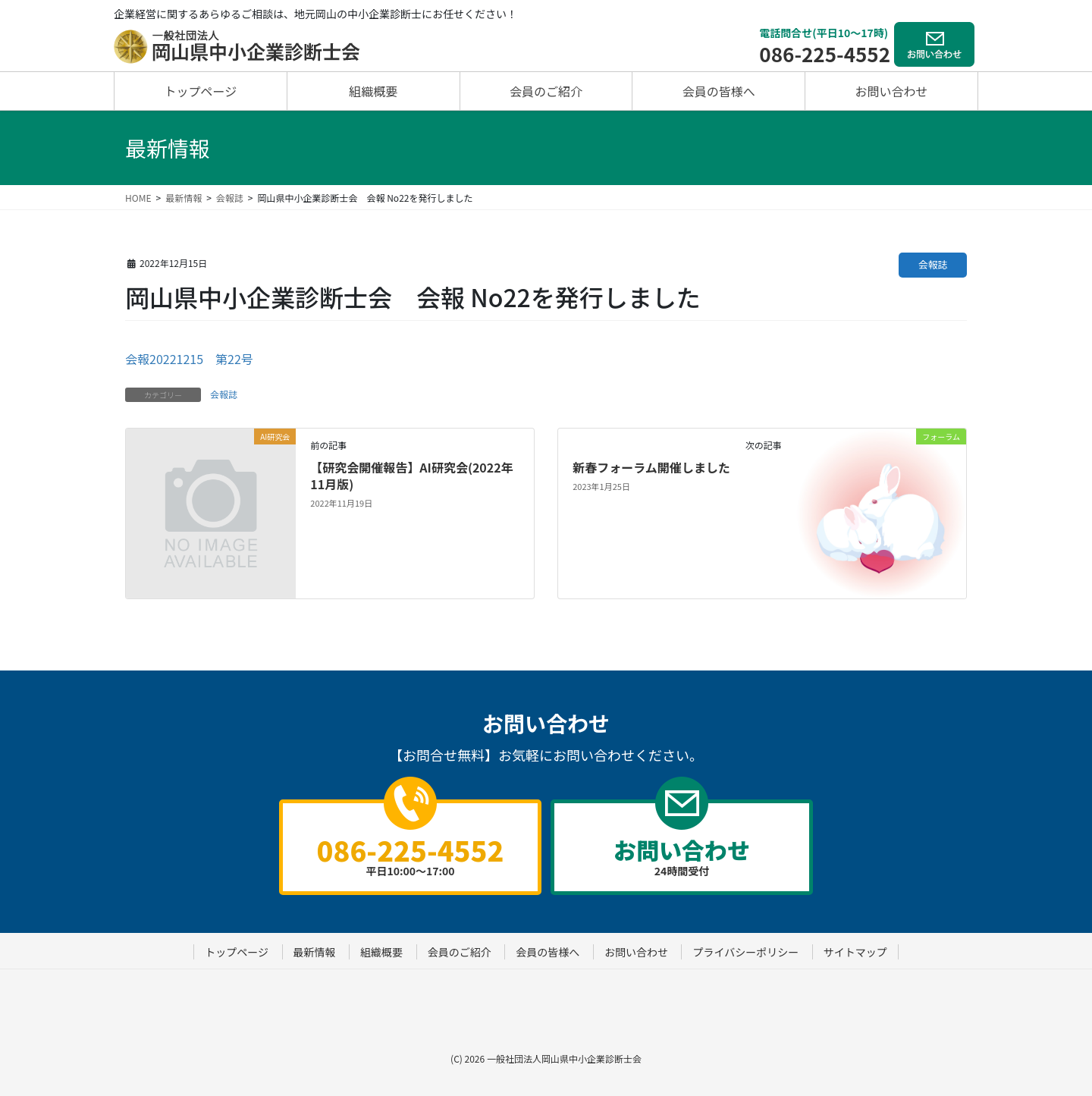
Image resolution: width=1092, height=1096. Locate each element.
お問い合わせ (636, 951)
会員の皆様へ (547, 951)
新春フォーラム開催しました (651, 467)
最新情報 (314, 951)
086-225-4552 (824, 53)
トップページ (236, 951)
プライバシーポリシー (745, 951)
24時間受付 (681, 855)
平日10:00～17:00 (410, 854)
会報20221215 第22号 (189, 359)
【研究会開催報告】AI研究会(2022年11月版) (411, 475)
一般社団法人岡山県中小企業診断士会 (564, 1058)
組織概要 (381, 951)
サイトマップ (855, 951)
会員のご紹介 (459, 951)
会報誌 (932, 264)
